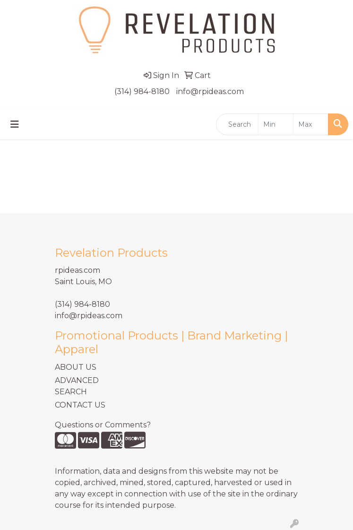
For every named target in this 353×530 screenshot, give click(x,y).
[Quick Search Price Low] (275, 124)
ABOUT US (75, 367)
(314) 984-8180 (142, 91)
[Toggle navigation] (15, 124)
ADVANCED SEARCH (77, 386)
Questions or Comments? (103, 424)
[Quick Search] (237, 124)
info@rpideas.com (210, 91)
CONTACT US (80, 404)
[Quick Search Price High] (310, 124)
